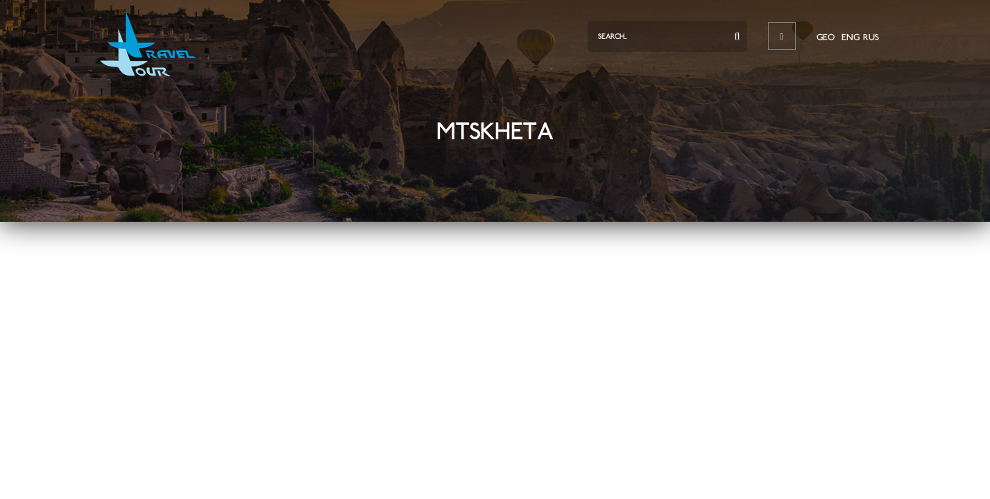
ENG (851, 37)
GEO (826, 37)
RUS (871, 37)
